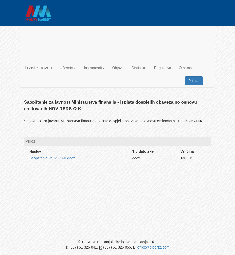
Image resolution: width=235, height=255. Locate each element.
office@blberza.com (153, 247)
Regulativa (162, 68)
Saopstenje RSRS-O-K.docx (52, 158)
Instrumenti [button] (94, 68)
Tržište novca (38, 67)
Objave (118, 68)
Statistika (139, 68)
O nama (185, 68)
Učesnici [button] (68, 68)
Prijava (193, 81)
